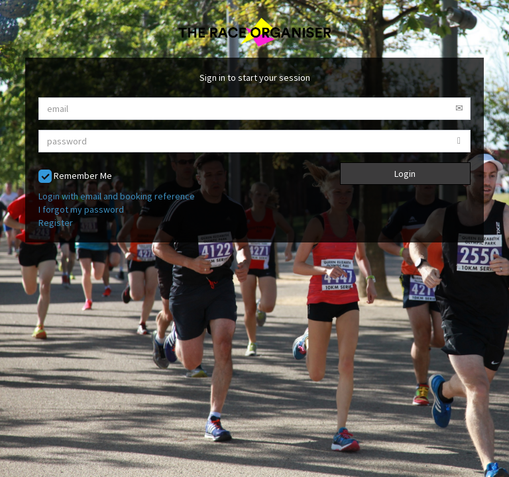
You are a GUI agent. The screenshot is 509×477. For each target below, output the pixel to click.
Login (405, 174)
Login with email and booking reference (116, 196)
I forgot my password (81, 209)
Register (55, 223)
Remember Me (75, 177)
